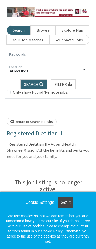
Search (19, 30)
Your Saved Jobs (69, 39)
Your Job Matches (28, 39)
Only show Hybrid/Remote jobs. (40, 92)
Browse (43, 30)
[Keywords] (48, 54)
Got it (65, 202)
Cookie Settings (39, 202)
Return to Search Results (31, 121)
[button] (63, 84)
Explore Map (72, 30)
